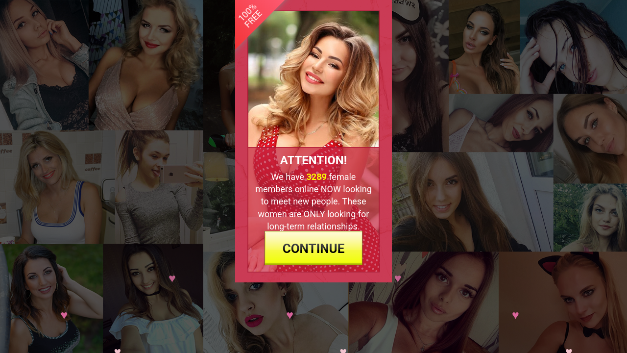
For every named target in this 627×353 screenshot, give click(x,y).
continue (314, 293)
